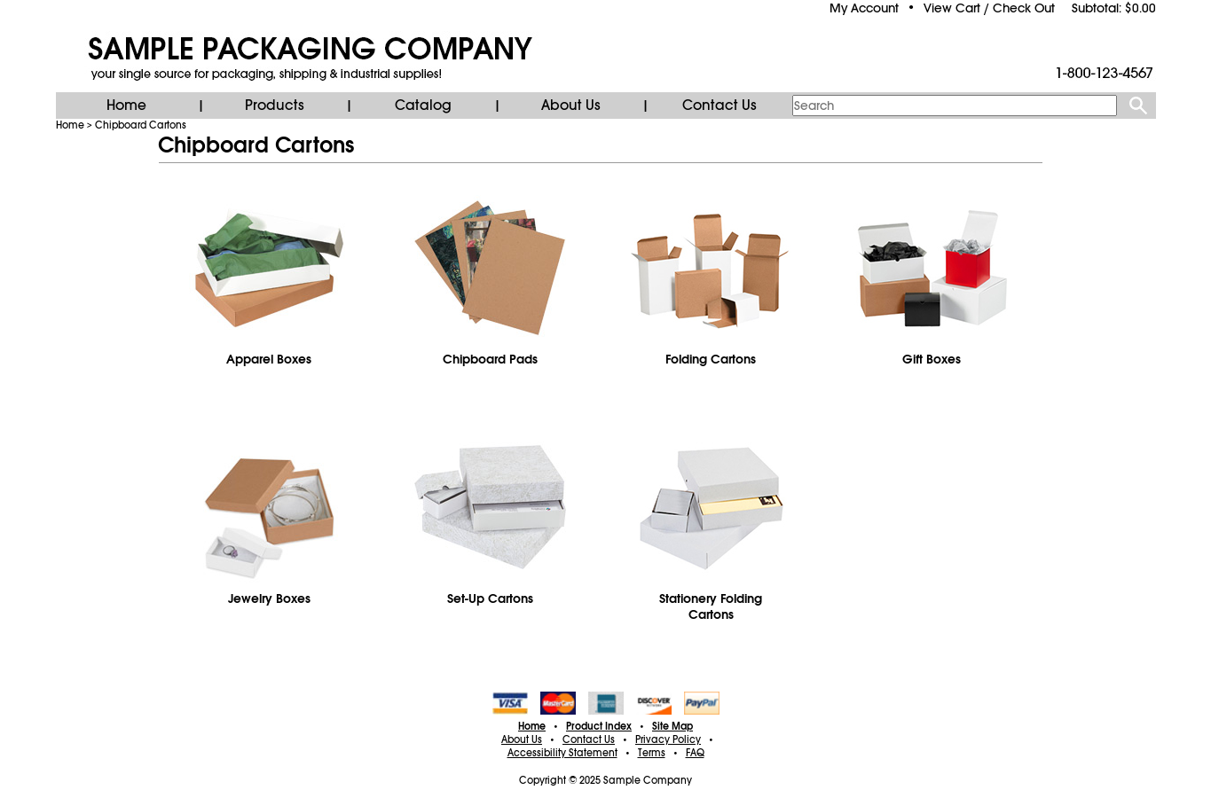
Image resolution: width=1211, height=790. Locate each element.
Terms (651, 753)
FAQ (695, 753)
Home (126, 105)
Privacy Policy (668, 739)
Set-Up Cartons (490, 598)
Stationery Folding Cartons (710, 606)
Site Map (672, 726)
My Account (864, 8)
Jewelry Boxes (269, 598)
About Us (571, 105)
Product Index (599, 726)
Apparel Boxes (268, 359)
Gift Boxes (931, 359)
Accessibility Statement (562, 753)
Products (274, 105)
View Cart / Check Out (989, 8)
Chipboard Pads (490, 359)
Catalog (423, 105)
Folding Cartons (710, 359)
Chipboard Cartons (140, 125)
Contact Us (719, 105)
